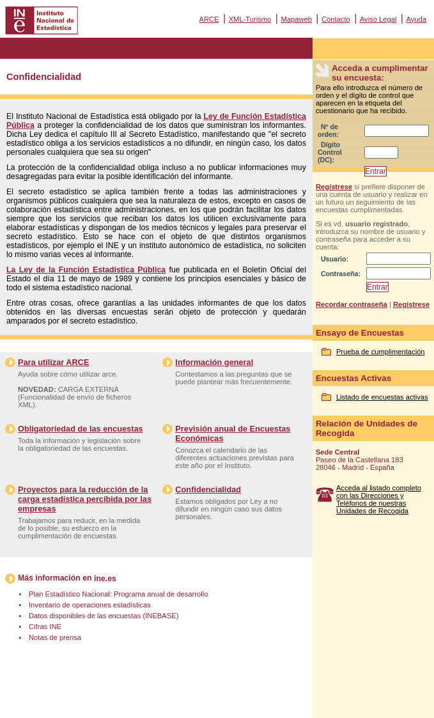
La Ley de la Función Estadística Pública (86, 269)
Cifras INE (45, 626)
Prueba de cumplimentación (380, 351)
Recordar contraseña (351, 304)
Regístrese (334, 187)
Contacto (336, 19)
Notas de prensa (55, 637)
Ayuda (416, 19)
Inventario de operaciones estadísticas (90, 605)
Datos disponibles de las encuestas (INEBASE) (103, 616)
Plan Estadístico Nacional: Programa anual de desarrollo (118, 594)
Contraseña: (340, 273)
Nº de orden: (328, 130)
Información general (214, 362)
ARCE (209, 19)
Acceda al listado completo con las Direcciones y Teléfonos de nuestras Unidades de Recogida (378, 499)
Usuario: (334, 259)
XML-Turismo (250, 19)
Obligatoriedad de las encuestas (80, 428)
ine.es (105, 578)
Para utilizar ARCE (53, 362)
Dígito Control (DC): (330, 152)
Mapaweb (296, 19)
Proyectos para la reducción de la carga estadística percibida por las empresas (84, 499)
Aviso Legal (378, 19)
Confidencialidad (208, 489)
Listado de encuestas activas (382, 397)
